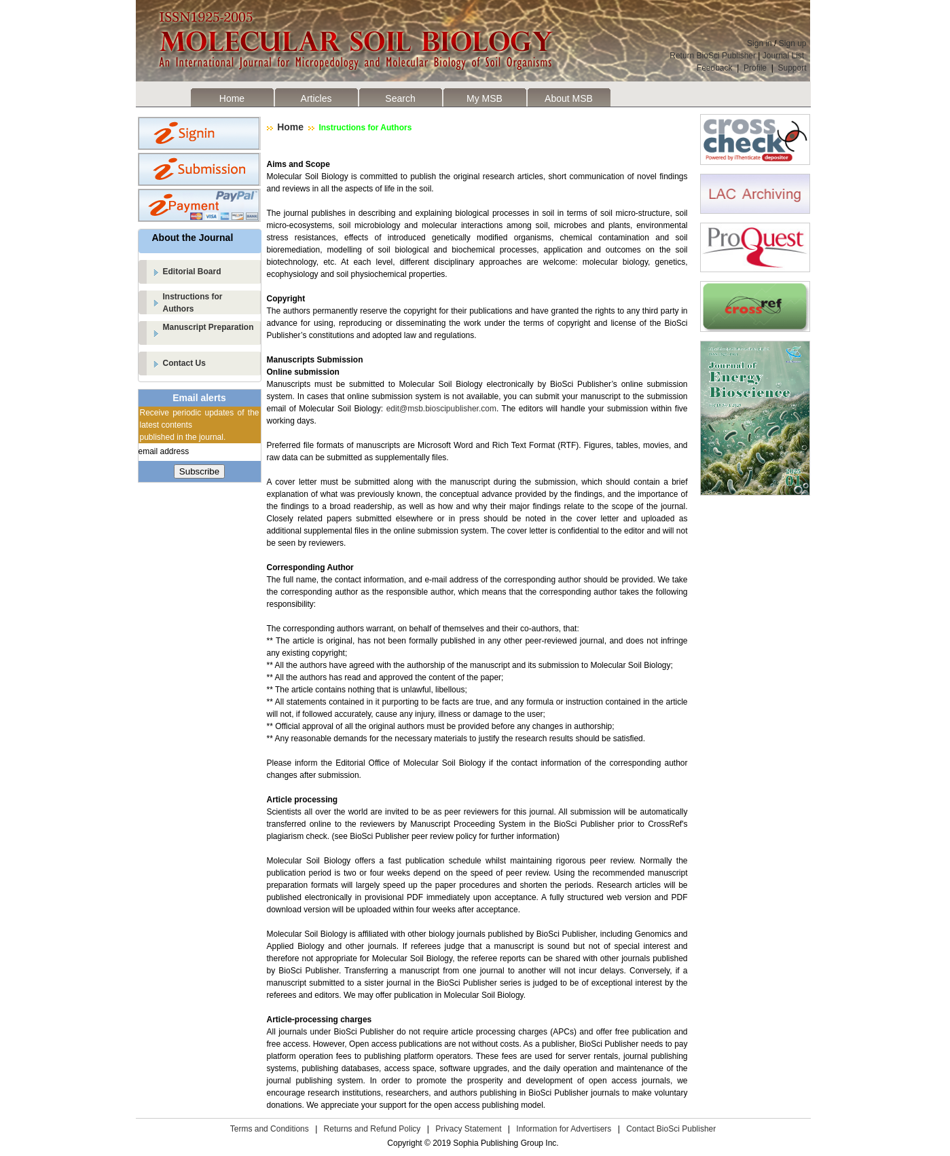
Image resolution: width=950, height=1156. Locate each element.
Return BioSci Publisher (713, 55)
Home (231, 98)
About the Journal (193, 237)
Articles (316, 98)
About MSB (569, 98)
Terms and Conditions (269, 1129)
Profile (755, 68)
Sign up (793, 43)
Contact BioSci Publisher (671, 1129)
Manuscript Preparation (208, 327)
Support (792, 68)
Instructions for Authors (364, 127)
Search (400, 98)
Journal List (785, 55)
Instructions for (212, 303)
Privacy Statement (468, 1129)
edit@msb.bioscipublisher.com (441, 408)
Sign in (759, 43)
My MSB (485, 98)
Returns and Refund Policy (372, 1129)
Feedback (715, 68)
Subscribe (199, 471)
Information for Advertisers (563, 1129)
